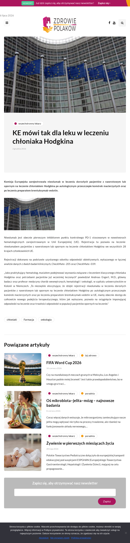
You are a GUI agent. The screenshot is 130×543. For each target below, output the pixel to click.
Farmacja (29, 319)
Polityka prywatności (81, 538)
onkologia (46, 319)
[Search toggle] (122, 23)
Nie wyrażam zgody (59, 538)
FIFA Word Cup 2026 (63, 363)
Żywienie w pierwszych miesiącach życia (80, 444)
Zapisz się (104, 3)
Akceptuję (44, 538)
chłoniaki (12, 319)
